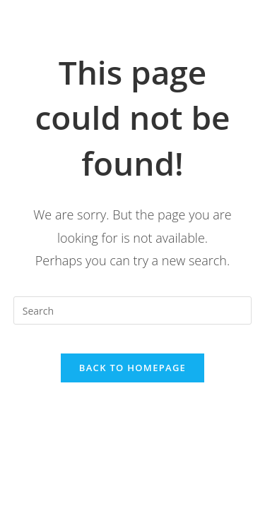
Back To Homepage (132, 367)
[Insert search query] (132, 310)
